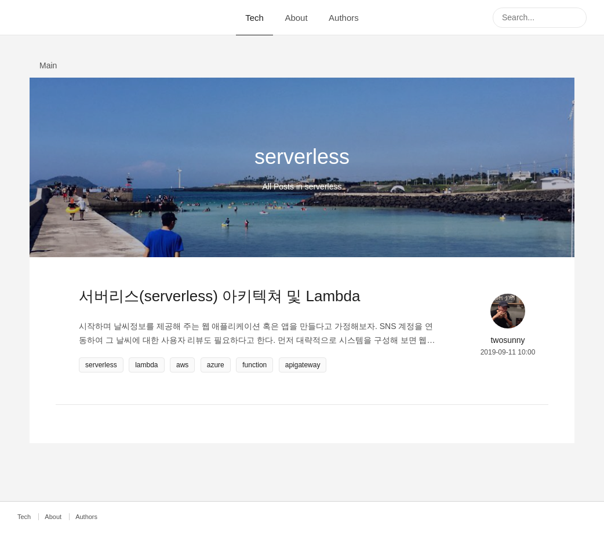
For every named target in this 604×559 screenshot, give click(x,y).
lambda (146, 365)
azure (215, 365)
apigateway (303, 365)
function (254, 365)
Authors (344, 18)
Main (48, 65)
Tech (254, 18)
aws (182, 365)
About (296, 18)
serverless (101, 365)
